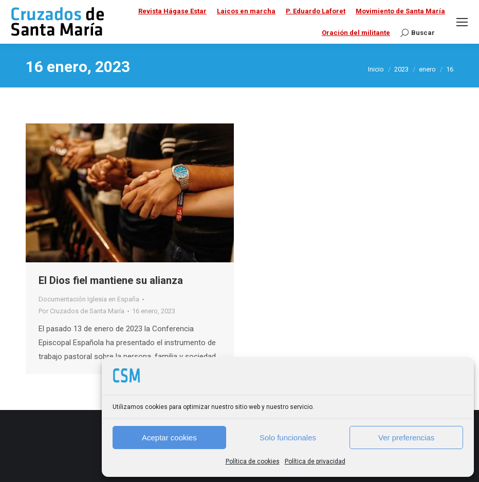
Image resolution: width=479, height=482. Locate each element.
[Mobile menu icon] (462, 22)
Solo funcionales (288, 437)
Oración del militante (356, 33)
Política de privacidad (315, 461)
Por (81, 311)
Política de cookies (253, 461)
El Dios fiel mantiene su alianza (111, 280)
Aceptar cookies (169, 437)
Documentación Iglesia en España (89, 299)
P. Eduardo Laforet (315, 11)
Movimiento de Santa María (400, 11)
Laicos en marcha (246, 11)
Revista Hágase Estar (172, 11)
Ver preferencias (406, 437)
